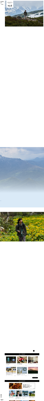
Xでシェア (1, 394)
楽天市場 (2, 399)
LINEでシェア (1, 397)
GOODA (2, 1)
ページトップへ (33, 352)
